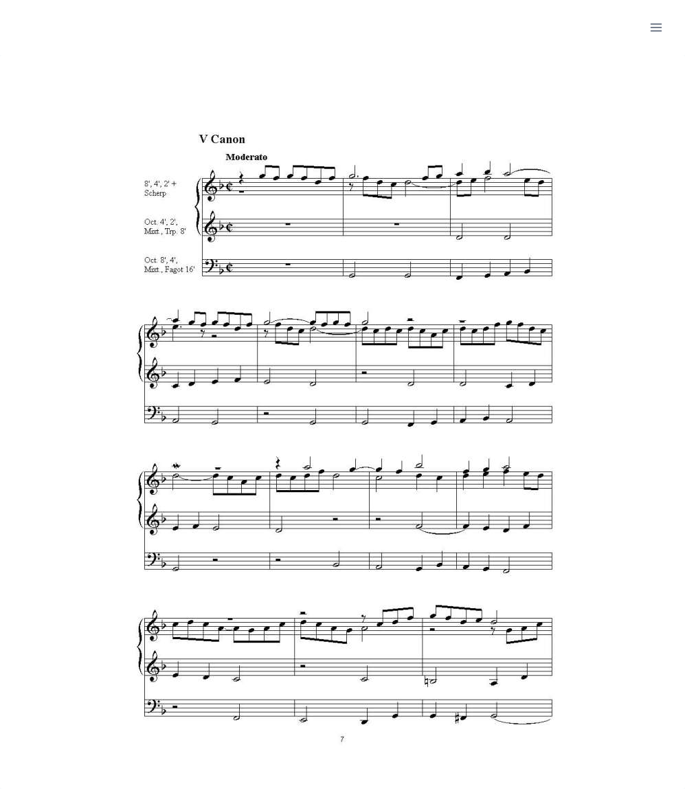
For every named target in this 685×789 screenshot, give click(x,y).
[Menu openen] (656, 27)
